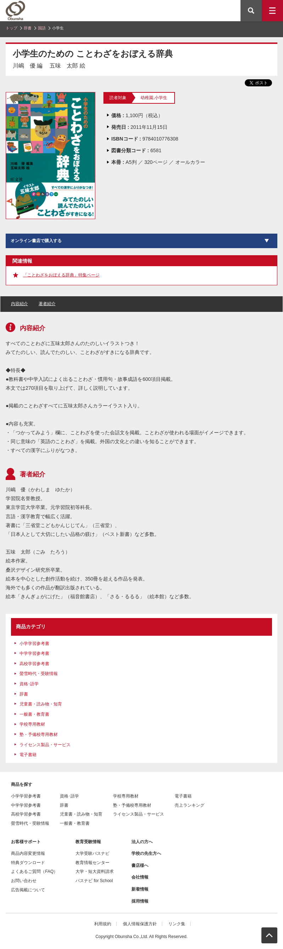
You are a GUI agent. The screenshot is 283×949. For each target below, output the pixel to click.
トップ (11, 28)
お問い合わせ (23, 880)
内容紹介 (19, 303)
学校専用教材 (32, 724)
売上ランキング (189, 805)
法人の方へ (142, 841)
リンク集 (176, 924)
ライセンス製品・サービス (44, 744)
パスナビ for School (94, 880)
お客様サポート (26, 841)
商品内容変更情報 (28, 853)
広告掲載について (28, 889)
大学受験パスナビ (92, 853)
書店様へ (139, 865)
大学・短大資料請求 (94, 871)
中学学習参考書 (34, 653)
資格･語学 (29, 683)
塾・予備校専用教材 (38, 734)
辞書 (28, 28)
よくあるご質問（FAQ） (34, 871)
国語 (42, 28)
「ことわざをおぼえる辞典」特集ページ (61, 275)
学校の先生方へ (146, 853)
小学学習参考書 (34, 643)
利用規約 (102, 924)
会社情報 (139, 877)
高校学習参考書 (34, 663)
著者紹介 (47, 303)
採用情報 (139, 901)
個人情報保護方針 (140, 924)
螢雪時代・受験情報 (38, 673)
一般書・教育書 (34, 714)
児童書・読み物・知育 (40, 704)
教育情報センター (92, 862)
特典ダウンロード (28, 862)
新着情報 (139, 889)
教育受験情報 (88, 841)
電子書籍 (27, 754)
